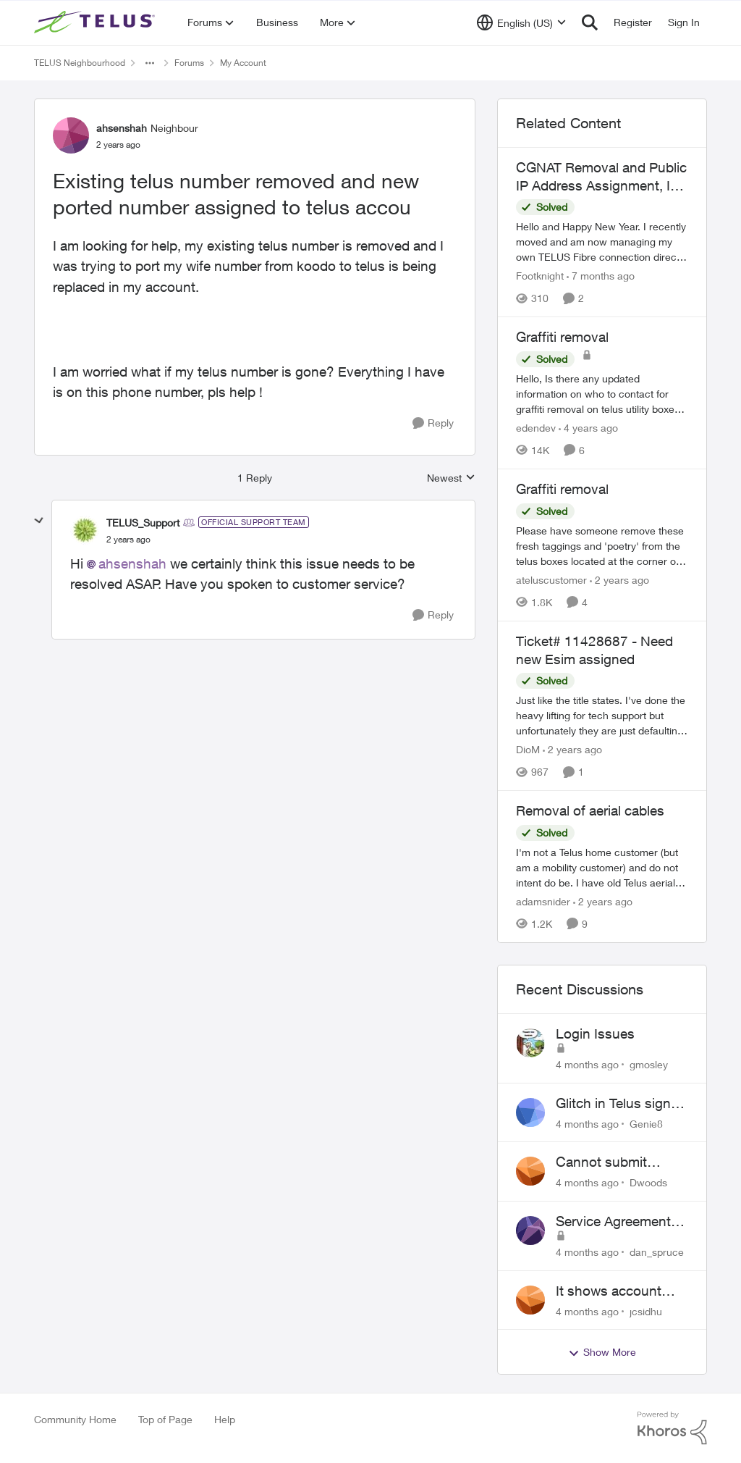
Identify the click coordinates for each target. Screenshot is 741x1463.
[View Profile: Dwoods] (530, 1171)
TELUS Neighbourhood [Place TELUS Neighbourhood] (79, 62)
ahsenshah (132, 563)
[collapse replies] (39, 520)
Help (224, 1419)
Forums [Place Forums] (189, 62)
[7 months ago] (601, 275)
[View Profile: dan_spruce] (530, 1230)
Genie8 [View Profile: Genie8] (646, 1123)
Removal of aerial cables (590, 810)
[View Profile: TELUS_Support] (84, 530)
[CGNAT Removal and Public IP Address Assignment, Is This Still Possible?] (602, 241)
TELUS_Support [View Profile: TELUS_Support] (142, 522)
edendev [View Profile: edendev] (536, 428)
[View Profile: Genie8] (530, 1112)
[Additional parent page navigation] (149, 63)
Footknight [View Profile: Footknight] (540, 275)
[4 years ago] (588, 427)
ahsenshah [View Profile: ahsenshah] (121, 128)
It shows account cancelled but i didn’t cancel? (619, 1291)
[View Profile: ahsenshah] (71, 135)
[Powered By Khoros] (672, 1428)
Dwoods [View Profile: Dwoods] (648, 1182)
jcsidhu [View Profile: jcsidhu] (646, 1310)
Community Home (75, 1419)
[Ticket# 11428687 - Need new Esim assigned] (602, 715)
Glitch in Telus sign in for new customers (620, 1103)
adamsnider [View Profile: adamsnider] (543, 901)
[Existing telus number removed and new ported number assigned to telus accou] (128, 539)
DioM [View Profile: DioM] (528, 749)
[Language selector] (521, 22)
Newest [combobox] (451, 478)
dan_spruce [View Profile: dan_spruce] (657, 1252)
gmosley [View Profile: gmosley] (649, 1064)
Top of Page (165, 1419)
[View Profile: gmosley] (530, 1042)
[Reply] (433, 423)
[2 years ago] (619, 579)
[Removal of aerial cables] (602, 867)
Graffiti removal (562, 337)
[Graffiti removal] (602, 393)
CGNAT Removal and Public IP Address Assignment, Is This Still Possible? (601, 176)
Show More (602, 1352)
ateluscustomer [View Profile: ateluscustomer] (551, 580)
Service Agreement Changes (613, 1222)
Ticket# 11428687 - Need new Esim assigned (594, 650)
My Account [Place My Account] (243, 62)
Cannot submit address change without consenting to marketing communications (615, 1162)
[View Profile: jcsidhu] (530, 1300)
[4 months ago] (587, 1064)
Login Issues (595, 1033)
